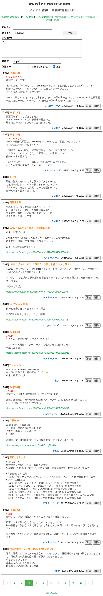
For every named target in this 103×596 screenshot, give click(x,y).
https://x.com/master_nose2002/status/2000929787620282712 (37, 352)
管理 (56, 20)
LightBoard (51, 593)
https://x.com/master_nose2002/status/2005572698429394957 (37, 319)
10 (81, 582)
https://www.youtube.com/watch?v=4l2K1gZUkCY (31, 445)
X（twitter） (28, 17)
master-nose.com (10, 17)
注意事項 (90, 17)
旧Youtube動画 (44, 17)
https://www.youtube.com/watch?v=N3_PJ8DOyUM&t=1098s (37, 291)
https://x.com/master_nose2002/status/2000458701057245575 (37, 408)
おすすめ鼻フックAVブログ (68, 17)
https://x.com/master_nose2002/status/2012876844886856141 (37, 252)
